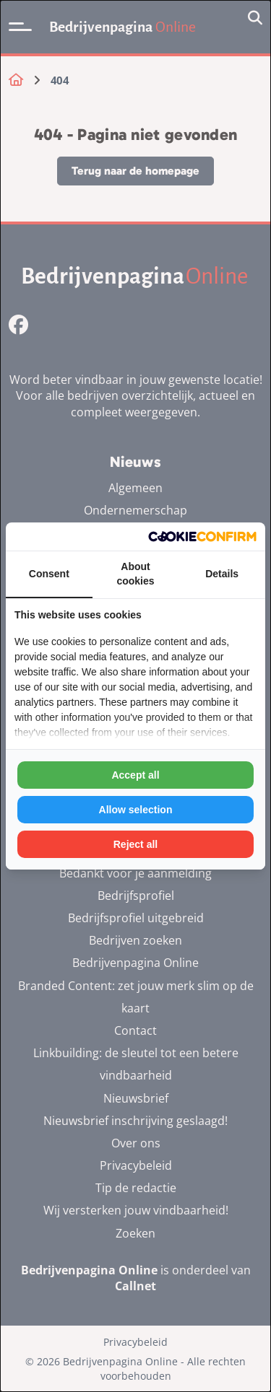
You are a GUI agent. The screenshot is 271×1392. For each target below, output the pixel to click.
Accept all (135, 775)
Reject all (135, 844)
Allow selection (136, 809)
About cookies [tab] (135, 574)
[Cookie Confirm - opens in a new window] (202, 536)
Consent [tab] (49, 573)
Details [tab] (221, 573)
